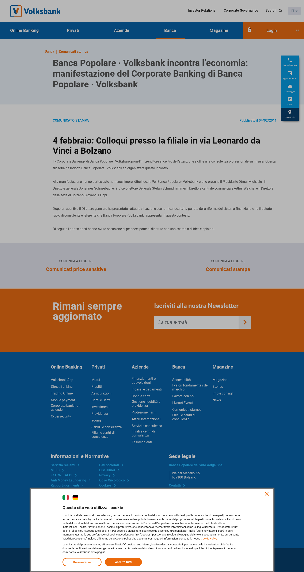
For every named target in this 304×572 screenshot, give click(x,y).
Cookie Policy (209, 538)
